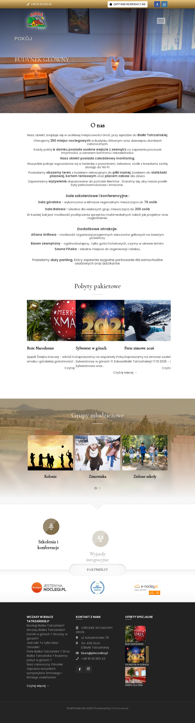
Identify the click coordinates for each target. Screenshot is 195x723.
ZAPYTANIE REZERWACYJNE (129, 4)
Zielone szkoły (144, 476)
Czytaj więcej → (38, 686)
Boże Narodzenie (40, 348)
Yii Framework (119, 708)
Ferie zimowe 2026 (139, 348)
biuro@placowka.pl (94, 653)
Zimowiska (97, 476)
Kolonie (50, 476)
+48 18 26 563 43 (41, 4)
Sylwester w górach (91, 348)
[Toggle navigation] (161, 21)
